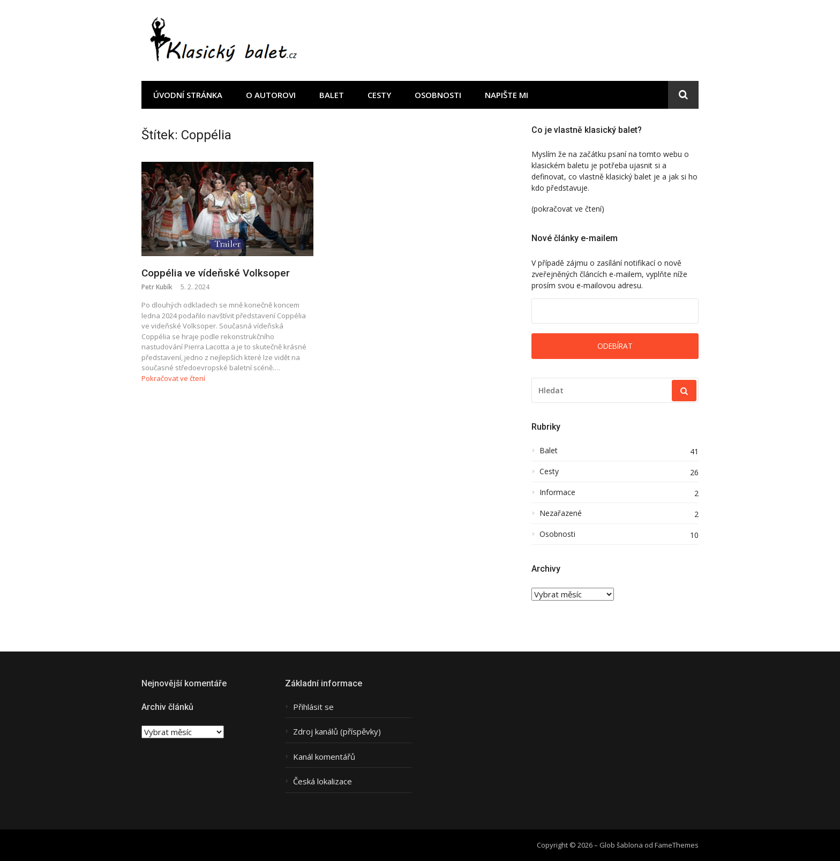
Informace (557, 492)
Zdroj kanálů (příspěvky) (337, 732)
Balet (331, 94)
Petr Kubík (156, 286)
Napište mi (506, 94)
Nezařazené (560, 513)
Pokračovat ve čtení (173, 378)
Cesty (379, 94)
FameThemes (677, 845)
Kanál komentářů (324, 757)
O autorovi (271, 94)
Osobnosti (438, 94)
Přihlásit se (313, 707)
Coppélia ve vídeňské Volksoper (215, 273)
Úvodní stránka (187, 94)
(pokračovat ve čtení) (567, 209)
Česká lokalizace (322, 781)
